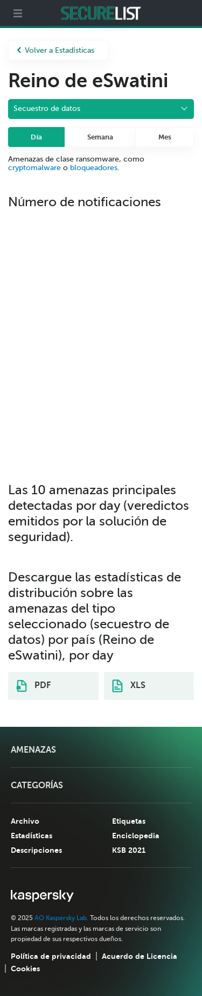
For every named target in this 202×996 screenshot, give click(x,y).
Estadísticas (31, 835)
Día (36, 137)
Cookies (25, 968)
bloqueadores (93, 168)
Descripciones (36, 850)
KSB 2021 (128, 850)
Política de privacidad (51, 956)
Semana (100, 137)
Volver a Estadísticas (55, 50)
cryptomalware (34, 168)
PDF (33, 686)
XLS (128, 686)
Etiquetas (128, 821)
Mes (164, 137)
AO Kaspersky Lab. (61, 918)
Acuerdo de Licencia (139, 956)
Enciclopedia (135, 835)
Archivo (25, 821)
